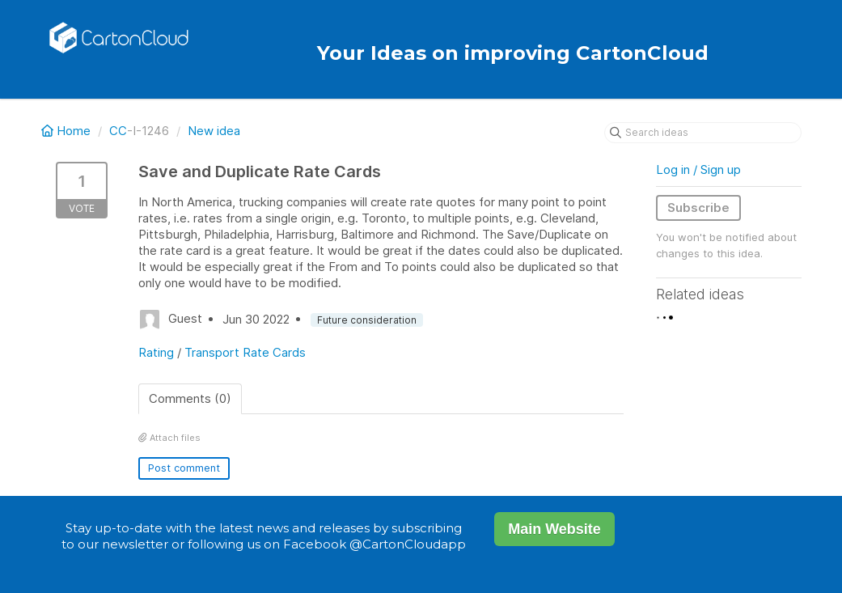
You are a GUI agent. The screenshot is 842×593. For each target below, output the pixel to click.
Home (67, 130)
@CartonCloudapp (407, 544)
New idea (214, 130)
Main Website (554, 529)
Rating (156, 352)
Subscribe (698, 207)
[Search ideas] (703, 132)
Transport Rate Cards (245, 352)
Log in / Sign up (698, 169)
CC (118, 130)
